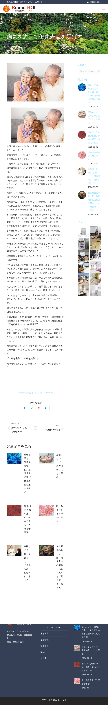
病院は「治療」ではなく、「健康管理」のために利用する (27, 563)
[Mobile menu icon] (103, 8)
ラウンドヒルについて (51, 627)
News (43, 652)
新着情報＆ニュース (34, 393)
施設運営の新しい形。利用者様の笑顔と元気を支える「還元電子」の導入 (59, 567)
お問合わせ (46, 658)
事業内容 (45, 633)
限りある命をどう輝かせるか (59, 513)
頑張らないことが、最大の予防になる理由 (59, 465)
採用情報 (45, 646)
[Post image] (14, 458)
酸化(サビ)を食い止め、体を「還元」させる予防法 (27, 519)
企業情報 (45, 640)
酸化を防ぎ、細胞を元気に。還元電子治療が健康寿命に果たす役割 (27, 473)
